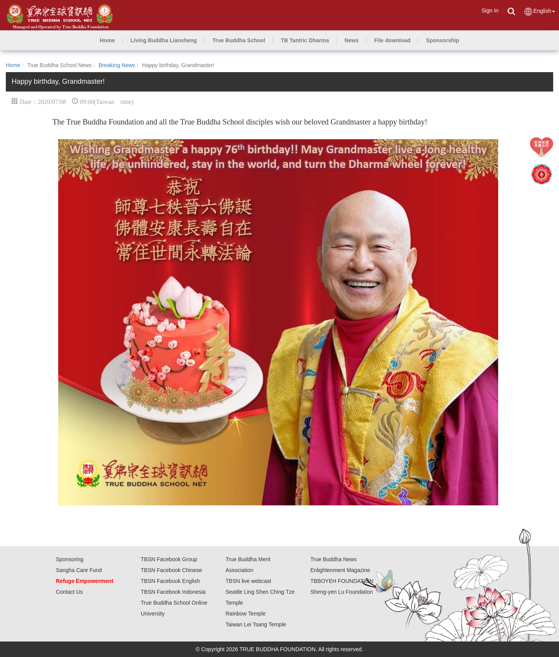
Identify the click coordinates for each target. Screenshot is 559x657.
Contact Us (69, 592)
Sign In (489, 10)
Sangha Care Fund (79, 570)
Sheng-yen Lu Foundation (342, 592)
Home (13, 65)
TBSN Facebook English (170, 581)
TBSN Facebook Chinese (171, 570)
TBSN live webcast (248, 581)
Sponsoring (69, 559)
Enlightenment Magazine (340, 570)
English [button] (539, 11)
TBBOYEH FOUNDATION (342, 581)
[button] (164, 40)
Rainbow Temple (246, 613)
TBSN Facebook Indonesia (173, 592)
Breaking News (117, 65)
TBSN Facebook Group (169, 559)
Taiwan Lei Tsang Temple (256, 624)
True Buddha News (334, 559)
